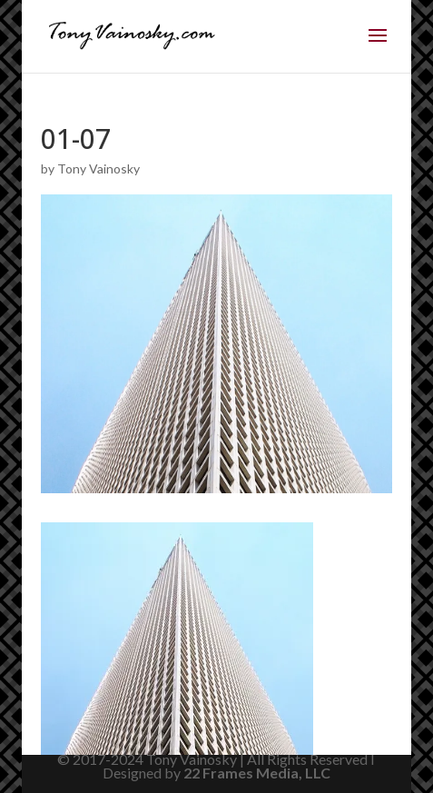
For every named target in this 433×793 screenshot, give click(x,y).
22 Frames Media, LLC (256, 772)
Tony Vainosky (98, 168)
